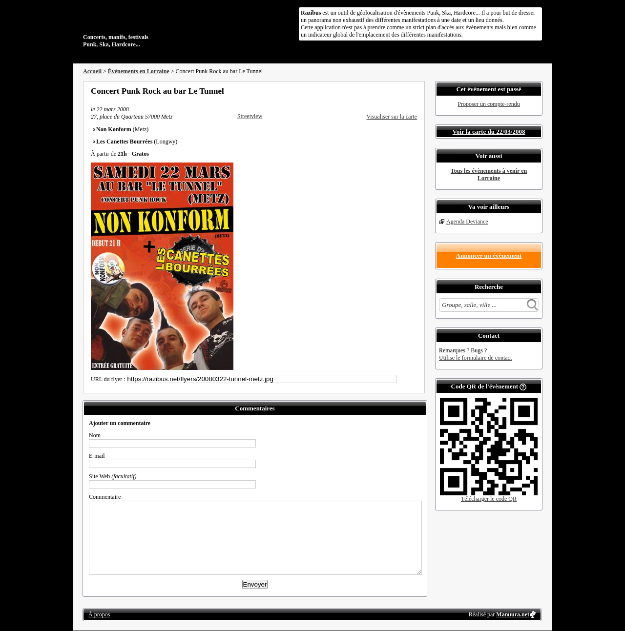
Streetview (249, 116)
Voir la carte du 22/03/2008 (489, 131)
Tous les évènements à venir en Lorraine (489, 174)
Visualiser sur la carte (391, 116)
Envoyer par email (400, 91)
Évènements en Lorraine (138, 71)
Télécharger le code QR (489, 498)
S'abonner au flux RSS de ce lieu (413, 91)
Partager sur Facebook (374, 91)
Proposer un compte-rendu (489, 104)
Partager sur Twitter (387, 91)
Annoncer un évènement (489, 255)
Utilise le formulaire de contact (475, 357)
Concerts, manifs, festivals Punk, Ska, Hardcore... (146, 26)
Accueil (92, 71)
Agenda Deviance (467, 221)
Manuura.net (512, 614)
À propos (99, 614)
